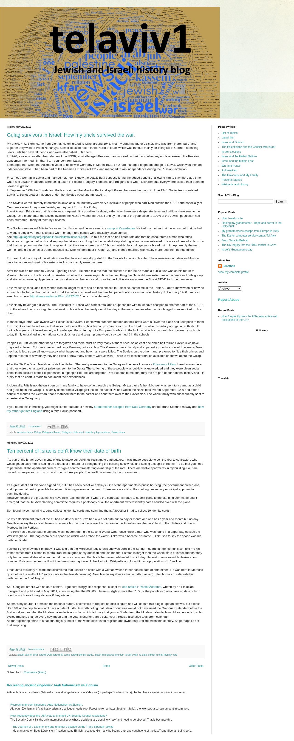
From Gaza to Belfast (235, 240)
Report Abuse (228, 299)
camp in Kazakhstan (121, 228)
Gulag (37, 432)
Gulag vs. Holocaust (73, 432)
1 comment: (35, 426)
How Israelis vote (232, 218)
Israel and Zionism (233, 142)
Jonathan (229, 266)
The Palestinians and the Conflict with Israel (248, 147)
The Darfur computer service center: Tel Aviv (249, 235)
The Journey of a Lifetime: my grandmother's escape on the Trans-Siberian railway (63, 726)
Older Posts (196, 666)
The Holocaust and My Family (240, 175)
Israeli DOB (45, 654)
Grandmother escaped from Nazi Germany (122, 407)
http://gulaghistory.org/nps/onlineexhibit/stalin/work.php (49, 237)
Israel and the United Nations (239, 156)
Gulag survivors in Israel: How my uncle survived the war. (71, 135)
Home (106, 666)
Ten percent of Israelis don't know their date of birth (64, 451)
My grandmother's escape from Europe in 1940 (250, 231)
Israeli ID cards (61, 654)
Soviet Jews (118, 432)
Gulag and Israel (51, 432)
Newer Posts (16, 666)
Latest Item (228, 137)
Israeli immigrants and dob (109, 654)
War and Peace (231, 165)
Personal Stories (232, 179)
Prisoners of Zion (164, 364)
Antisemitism (229, 170)
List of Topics (229, 133)
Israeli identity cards (82, 654)
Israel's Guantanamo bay (237, 249)
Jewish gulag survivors (97, 432)
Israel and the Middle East (238, 161)
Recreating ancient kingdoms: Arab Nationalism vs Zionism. (53, 685)
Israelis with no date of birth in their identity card (151, 654)
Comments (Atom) (35, 672)
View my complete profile (233, 272)
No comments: (36, 649)
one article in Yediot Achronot (141, 587)
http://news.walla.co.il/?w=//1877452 (54, 296)
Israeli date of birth (27, 654)
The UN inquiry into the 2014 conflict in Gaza (249, 245)
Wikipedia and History (235, 184)
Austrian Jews (25, 432)
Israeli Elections (231, 151)
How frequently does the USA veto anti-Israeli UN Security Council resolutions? (58, 715)
